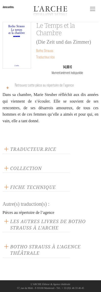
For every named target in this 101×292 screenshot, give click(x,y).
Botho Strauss (44, 50)
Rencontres (8, 7)
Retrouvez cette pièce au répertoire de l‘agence (39, 87)
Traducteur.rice (45, 57)
